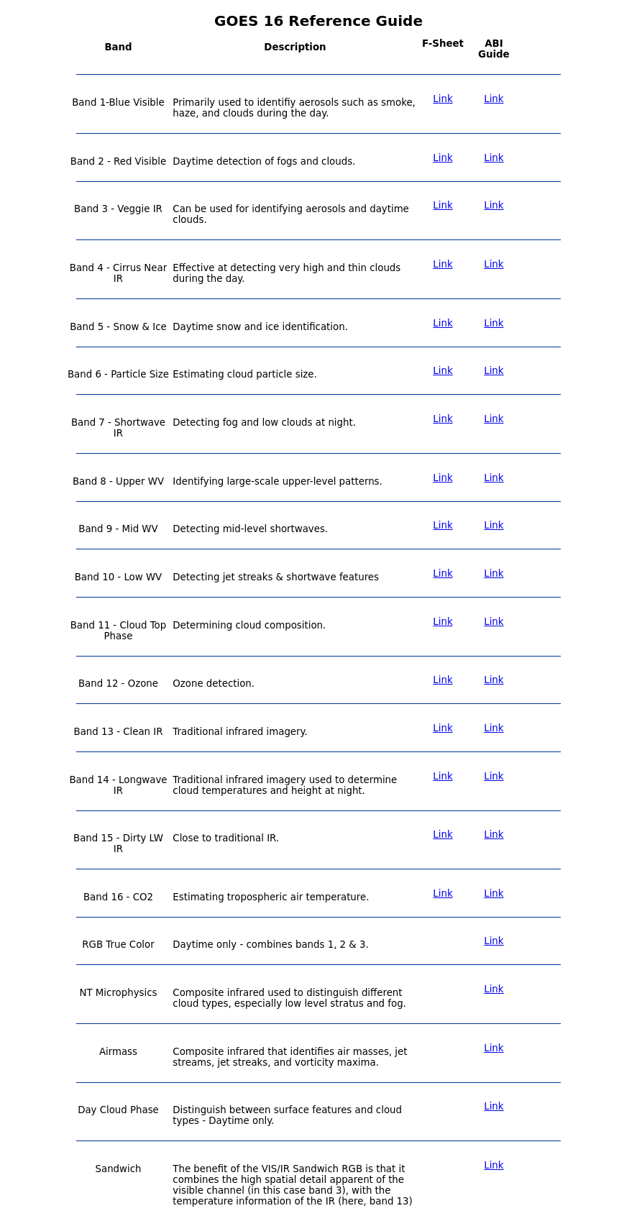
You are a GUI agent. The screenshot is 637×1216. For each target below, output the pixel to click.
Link (442, 98)
